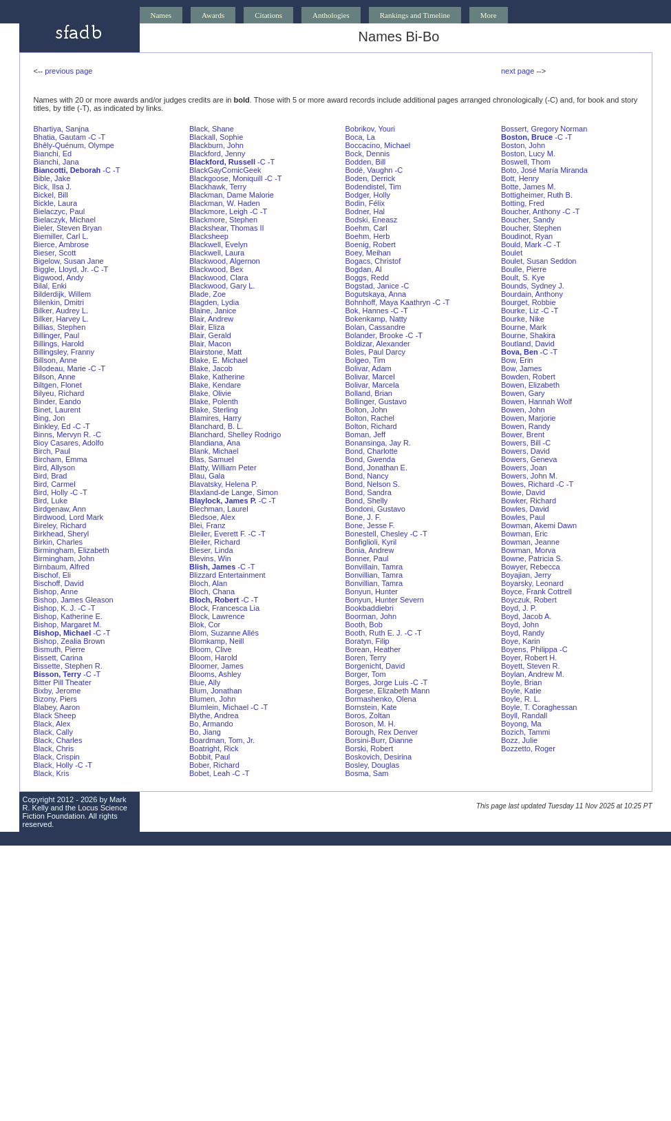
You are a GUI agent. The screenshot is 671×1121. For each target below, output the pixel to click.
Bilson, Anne (55, 377)
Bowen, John (523, 410)
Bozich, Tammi (525, 732)
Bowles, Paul (523, 517)
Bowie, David (523, 492)
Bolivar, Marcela (372, 385)
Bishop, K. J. (55, 608)
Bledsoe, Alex (212, 517)
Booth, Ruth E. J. (374, 633)
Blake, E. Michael (218, 360)
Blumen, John (212, 699)
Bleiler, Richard (214, 542)
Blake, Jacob (211, 368)
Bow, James (521, 368)
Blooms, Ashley (215, 674)
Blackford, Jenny (217, 153)
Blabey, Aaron (57, 707)
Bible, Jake (52, 178)
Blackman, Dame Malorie (231, 195)
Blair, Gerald (210, 335)
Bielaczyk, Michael (65, 220)
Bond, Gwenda (370, 459)
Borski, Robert (369, 748)
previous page (68, 71)
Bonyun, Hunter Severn (384, 600)
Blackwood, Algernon (224, 261)
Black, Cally (53, 732)
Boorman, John (371, 616)
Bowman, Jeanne (530, 542)
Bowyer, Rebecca (530, 567)
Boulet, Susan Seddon (538, 261)
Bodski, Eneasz (371, 220)
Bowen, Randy (526, 426)
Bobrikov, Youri (370, 129)
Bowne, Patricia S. (532, 558)
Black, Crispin (57, 757)
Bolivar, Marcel (370, 377)
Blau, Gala (206, 476)
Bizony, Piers (55, 699)
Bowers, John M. (529, 476)
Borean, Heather (373, 649)
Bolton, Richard (371, 426)
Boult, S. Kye (523, 277)
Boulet (511, 253)
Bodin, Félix (365, 203)
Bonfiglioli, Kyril (371, 542)
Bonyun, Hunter (371, 591)
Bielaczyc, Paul (59, 211)
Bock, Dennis (367, 153)
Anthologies (331, 15)
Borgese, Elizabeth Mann (387, 691)
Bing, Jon (49, 418)
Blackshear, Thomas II (226, 228)
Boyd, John (520, 624)
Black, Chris (54, 748)
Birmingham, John (64, 558)
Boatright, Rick (214, 748)
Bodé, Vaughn (369, 170)
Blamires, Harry (215, 418)
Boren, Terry (366, 657)
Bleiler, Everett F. (217, 534)
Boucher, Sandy (528, 220)
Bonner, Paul (367, 558)
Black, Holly (53, 765)
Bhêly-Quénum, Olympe (74, 145)
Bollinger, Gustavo (376, 401)
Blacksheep (208, 236)
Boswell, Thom (526, 162)
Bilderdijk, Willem (63, 294)
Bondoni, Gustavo (375, 509)
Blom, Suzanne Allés (224, 633)
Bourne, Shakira (528, 335)
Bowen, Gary (523, 393)
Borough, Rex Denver (381, 732)
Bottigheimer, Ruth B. (537, 195)
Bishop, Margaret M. (68, 624)
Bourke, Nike (522, 319)
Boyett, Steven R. (530, 666)
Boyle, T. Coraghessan (539, 707)
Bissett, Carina (58, 657)
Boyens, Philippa (529, 649)
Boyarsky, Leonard (532, 583)
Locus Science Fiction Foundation (75, 812)
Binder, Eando (57, 401)
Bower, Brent (522, 434)
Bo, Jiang (205, 732)
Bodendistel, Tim (373, 186)
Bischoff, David (59, 583)
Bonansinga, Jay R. (378, 443)
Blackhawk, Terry (217, 186)
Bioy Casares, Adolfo (69, 443)
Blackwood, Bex (216, 269)
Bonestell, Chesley (376, 534)
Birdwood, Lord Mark (69, 517)
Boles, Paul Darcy (375, 352)
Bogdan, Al (363, 269)
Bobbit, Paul (209, 757)
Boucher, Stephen (531, 228)
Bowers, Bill (520, 443)
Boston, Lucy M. (528, 153)
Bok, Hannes (367, 310)
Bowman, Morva (528, 550)
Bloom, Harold (213, 657)
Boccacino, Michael (378, 145)
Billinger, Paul (57, 335)
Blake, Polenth (213, 401)
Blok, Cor (204, 624)
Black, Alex (52, 724)
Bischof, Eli (52, 575)
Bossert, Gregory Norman (544, 129)
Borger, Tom (365, 674)
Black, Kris (52, 773)
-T (101, 137)
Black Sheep (55, 715)
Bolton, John (366, 410)
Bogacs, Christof (373, 261)
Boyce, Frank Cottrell (536, 591)
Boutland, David (528, 343)
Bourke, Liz (520, 310)
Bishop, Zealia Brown (69, 641)
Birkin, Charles (58, 542)
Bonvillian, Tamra (374, 575)
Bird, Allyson (55, 467)
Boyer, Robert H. (529, 657)
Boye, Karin (520, 641)
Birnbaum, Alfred (61, 567)
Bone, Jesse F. (370, 525)
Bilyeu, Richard (59, 393)
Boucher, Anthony (530, 211)
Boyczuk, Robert (529, 600)
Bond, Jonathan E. (376, 467)
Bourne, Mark (523, 327)
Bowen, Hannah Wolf (536, 401)
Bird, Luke (51, 500)
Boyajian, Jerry (526, 575)
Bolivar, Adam (368, 368)
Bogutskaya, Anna (376, 294)
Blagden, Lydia (214, 302)
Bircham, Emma (60, 459)
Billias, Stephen (60, 327)
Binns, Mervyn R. (63, 434)
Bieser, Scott (55, 253)
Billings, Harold (59, 343)
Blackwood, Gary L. (222, 286)
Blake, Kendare (215, 385)
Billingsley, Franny (64, 352)
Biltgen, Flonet (58, 385)
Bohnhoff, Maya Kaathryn (388, 302)
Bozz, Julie (519, 740)
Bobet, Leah (209, 773)
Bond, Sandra (368, 492)
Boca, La (360, 137)
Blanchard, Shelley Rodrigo (235, 434)
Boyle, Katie (521, 691)
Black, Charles (58, 740)
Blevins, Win (210, 558)
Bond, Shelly (366, 500)
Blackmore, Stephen (223, 220)
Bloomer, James (216, 666)
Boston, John (523, 145)
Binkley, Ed (52, 426)
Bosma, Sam (367, 773)
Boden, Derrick (370, 178)
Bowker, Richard (528, 500)
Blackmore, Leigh (218, 211)
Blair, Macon (210, 343)
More (488, 15)
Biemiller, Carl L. (61, 236)
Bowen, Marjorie (528, 418)
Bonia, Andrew (369, 550)
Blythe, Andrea (214, 715)
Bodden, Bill (365, 162)
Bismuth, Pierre (59, 649)
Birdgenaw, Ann (60, 509)
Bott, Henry (520, 178)
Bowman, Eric (524, 534)
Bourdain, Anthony (532, 294)
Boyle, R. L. (520, 699)
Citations (268, 15)
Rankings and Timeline (415, 15)
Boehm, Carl (366, 228)
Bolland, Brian (369, 393)
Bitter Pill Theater (63, 682)
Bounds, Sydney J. (532, 286)
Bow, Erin (517, 360)
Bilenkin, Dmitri (59, 302)
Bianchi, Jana (56, 162)
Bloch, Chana (212, 591)
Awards (213, 15)
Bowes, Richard (527, 484)
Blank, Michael (214, 451)
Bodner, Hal (365, 211)
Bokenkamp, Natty (376, 319)
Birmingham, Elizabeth (71, 550)
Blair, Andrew (211, 319)
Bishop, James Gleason (74, 600)
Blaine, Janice (213, 310)
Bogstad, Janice (372, 286)
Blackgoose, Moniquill (225, 178)
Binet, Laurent (57, 410)
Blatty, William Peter (223, 467)
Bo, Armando (211, 724)
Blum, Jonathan (215, 691)
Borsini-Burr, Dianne (379, 740)
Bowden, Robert (528, 377)
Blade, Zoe (207, 294)
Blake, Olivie (210, 393)
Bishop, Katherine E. (68, 616)
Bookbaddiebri (369, 608)
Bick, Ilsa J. (53, 186)
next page (517, 71)
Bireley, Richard (60, 525)
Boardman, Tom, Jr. (222, 740)
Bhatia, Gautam (60, 137)
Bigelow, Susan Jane (69, 261)
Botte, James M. (528, 186)
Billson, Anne (56, 360)
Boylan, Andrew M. (532, 674)
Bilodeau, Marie (60, 368)
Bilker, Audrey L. (61, 310)
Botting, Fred (522, 203)
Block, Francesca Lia (224, 608)
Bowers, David (525, 451)
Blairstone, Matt (215, 352)
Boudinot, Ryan (527, 236)
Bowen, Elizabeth (530, 385)
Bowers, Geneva (529, 459)
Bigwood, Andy (59, 277)
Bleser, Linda (211, 550)
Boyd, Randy (522, 633)
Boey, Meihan (368, 253)
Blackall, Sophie (216, 137)
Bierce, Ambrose (61, 244)
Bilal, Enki (50, 286)
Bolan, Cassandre (375, 327)
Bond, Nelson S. (373, 484)
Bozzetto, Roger (528, 748)
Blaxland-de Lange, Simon (233, 492)
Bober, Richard (214, 765)
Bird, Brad (50, 476)
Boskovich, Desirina (378, 757)
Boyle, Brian (521, 682)
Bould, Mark (521, 244)
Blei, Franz (207, 525)
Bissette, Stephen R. (68, 666)
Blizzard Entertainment (227, 575)
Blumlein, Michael (218, 707)
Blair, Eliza (206, 327)
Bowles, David (525, 509)
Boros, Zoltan (367, 715)
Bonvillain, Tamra (374, 567)
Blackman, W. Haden (224, 203)
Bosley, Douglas (372, 765)
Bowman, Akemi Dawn (539, 525)
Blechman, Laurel (218, 509)
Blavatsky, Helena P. (223, 484)
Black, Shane (211, 129)
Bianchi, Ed (53, 153)
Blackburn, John (216, 145)
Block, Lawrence (217, 616)
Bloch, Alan (208, 583)
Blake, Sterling (213, 410)
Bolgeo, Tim (365, 360)
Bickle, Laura (56, 203)
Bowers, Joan (524, 467)
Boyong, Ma (521, 724)
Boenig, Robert (370, 244)
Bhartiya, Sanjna (61, 129)
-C (92, 137)
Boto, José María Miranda (544, 170)
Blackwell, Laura (216, 253)
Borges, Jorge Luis (377, 682)
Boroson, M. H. (370, 724)
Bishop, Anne (56, 591)
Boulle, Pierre (523, 269)
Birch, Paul (52, 451)
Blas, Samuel (211, 459)
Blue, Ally (204, 682)
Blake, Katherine (217, 377)
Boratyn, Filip (367, 641)
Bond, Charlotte (371, 451)
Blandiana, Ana (214, 443)
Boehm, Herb (367, 236)
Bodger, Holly (367, 195)
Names (161, 15)
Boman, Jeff (365, 434)
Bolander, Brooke (374, 335)
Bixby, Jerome (57, 691)
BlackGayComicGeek (225, 170)
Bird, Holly (51, 492)
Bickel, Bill (51, 195)
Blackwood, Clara (218, 277)
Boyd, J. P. (519, 608)
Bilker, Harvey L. (61, 319)
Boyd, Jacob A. (526, 616)
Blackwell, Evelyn (218, 244)
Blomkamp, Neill (216, 641)
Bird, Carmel (55, 484)
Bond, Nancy (367, 476)
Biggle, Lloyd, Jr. (61, 269)
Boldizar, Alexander (377, 343)
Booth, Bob (364, 624)
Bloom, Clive (210, 649)
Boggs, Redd (367, 277)
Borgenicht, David (375, 666)
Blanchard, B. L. (216, 426)
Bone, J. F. (363, 517)
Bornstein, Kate (371, 707)
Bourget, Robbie (528, 302)
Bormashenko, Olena (380, 699)
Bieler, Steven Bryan (68, 228)
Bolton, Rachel (370, 418)
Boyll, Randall (524, 715)
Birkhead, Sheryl (61, 534)
